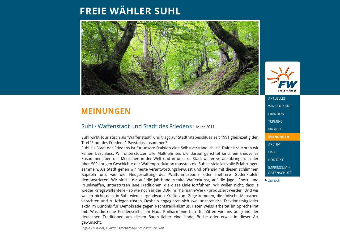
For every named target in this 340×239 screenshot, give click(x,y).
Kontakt (276, 159)
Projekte (276, 129)
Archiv (274, 144)
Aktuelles (277, 98)
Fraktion (276, 113)
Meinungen (278, 136)
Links (272, 152)
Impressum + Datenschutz (280, 170)
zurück (274, 180)
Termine (275, 121)
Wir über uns (280, 106)
